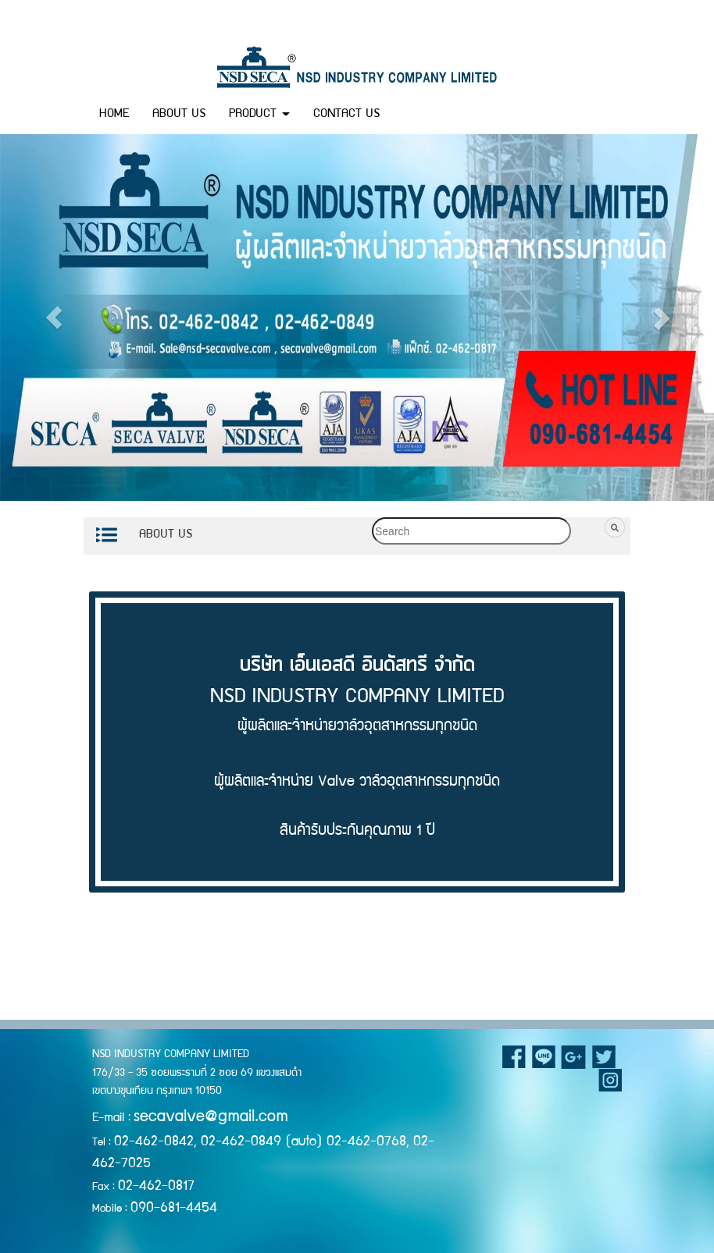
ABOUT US (178, 114)
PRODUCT (259, 114)
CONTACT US (346, 114)
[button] (60, 317)
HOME (114, 114)
